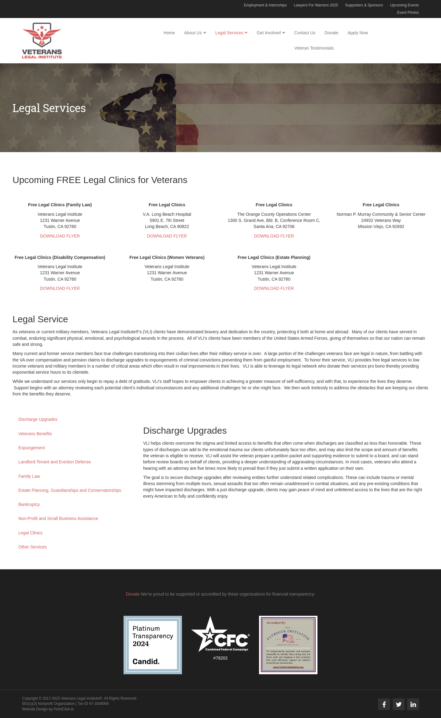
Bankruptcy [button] (29, 504)
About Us (193, 32)
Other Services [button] (32, 546)
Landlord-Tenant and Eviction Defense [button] (54, 461)
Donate (331, 32)
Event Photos (408, 12)
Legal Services (229, 32)
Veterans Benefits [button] (35, 433)
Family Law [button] (29, 476)
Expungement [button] (31, 447)
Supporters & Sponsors (364, 5)
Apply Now (357, 32)
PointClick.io (64, 709)
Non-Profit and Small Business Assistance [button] (58, 518)
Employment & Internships (265, 5)
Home (169, 32)
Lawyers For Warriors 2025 (316, 5)
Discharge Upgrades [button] (37, 419)
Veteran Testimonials (314, 48)
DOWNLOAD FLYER (60, 236)
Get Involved (269, 32)
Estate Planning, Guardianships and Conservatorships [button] (69, 490)
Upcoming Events (404, 5)
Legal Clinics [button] (30, 532)
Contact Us (304, 32)
